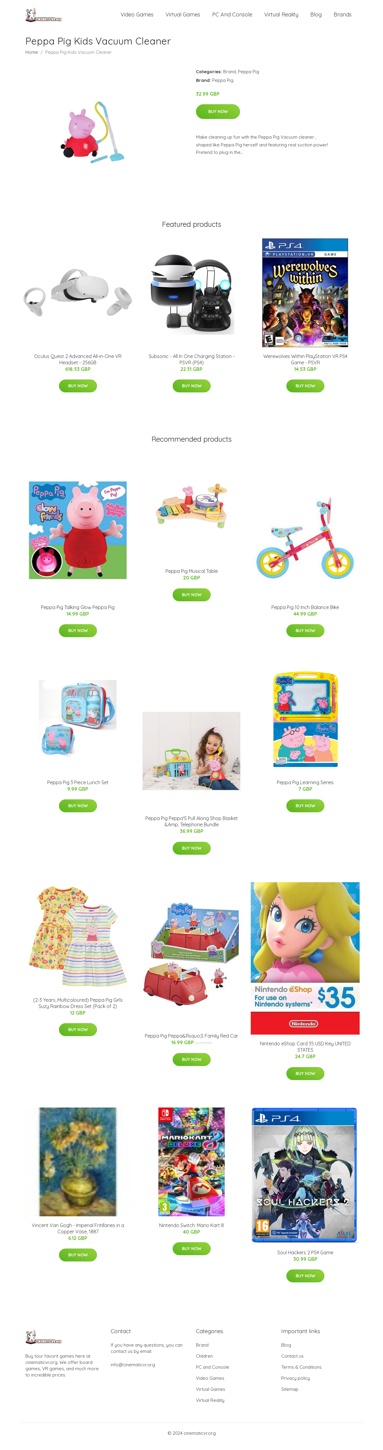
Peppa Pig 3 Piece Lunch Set (78, 789)
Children (204, 1362)
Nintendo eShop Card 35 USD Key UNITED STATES (305, 1053)
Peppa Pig (248, 78)
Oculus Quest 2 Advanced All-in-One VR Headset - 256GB (77, 366)
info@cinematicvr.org (133, 1371)
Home (31, 59)
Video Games (137, 17)
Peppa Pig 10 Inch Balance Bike (305, 614)
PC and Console (232, 17)
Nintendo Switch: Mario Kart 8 (191, 1232)
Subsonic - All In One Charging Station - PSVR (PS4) (192, 366)
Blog (316, 17)
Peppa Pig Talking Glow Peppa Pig (78, 614)
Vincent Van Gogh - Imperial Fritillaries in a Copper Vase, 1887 (78, 1235)
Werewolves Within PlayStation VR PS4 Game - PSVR (305, 366)
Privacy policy (295, 1385)
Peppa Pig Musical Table (191, 578)
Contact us (292, 1362)
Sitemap (289, 1396)
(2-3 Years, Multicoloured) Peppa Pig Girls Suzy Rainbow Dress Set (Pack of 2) (78, 1010)
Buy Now (218, 118)
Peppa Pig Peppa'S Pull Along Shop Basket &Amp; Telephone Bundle (191, 828)
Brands (343, 17)
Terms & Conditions (301, 1373)
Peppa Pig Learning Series (305, 789)
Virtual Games (182, 17)
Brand (229, 78)
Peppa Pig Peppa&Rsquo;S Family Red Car (191, 1042)
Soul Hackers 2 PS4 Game (305, 1259)
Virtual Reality (281, 17)
